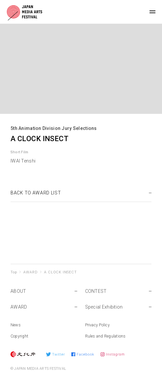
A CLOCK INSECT (60, 272)
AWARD (30, 272)
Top (14, 272)
